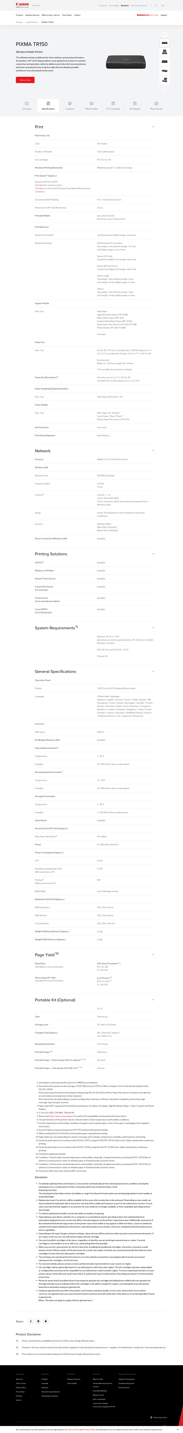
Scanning (45, 1383)
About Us (19, 1379)
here (42, 185)
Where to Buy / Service (51, 15)
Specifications (48, 108)
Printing (44, 1379)
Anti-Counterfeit (99, 1399)
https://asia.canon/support (61, 1116)
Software (45, 1387)
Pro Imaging (114, 5)
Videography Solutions (50, 1396)
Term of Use (73, 1429)
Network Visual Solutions (51, 1392)
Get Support (134, 108)
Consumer (103, 5)
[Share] (31, 1321)
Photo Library (156, 108)
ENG (163, 5)
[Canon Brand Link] (22, 5)
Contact (77, 15)
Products (19, 15)
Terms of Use (21, 1383)
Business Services (32, 15)
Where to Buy (25, 80)
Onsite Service (124, 1387)
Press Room (67, 15)
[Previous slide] (164, 89)
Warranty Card (98, 1395)
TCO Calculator (113, 108)
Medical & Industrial (139, 5)
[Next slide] (164, 34)
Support (164, 15)
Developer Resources (126, 1383)
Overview (26, 108)
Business (125, 5)
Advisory (19, 1396)
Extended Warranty (100, 1391)
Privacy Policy (21, 1387)
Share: (20, 1321)
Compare (70, 108)
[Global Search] (156, 5)
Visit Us (19, 1400)
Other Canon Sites (160, 1417)
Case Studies (72, 1383)
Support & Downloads (127, 1379)
